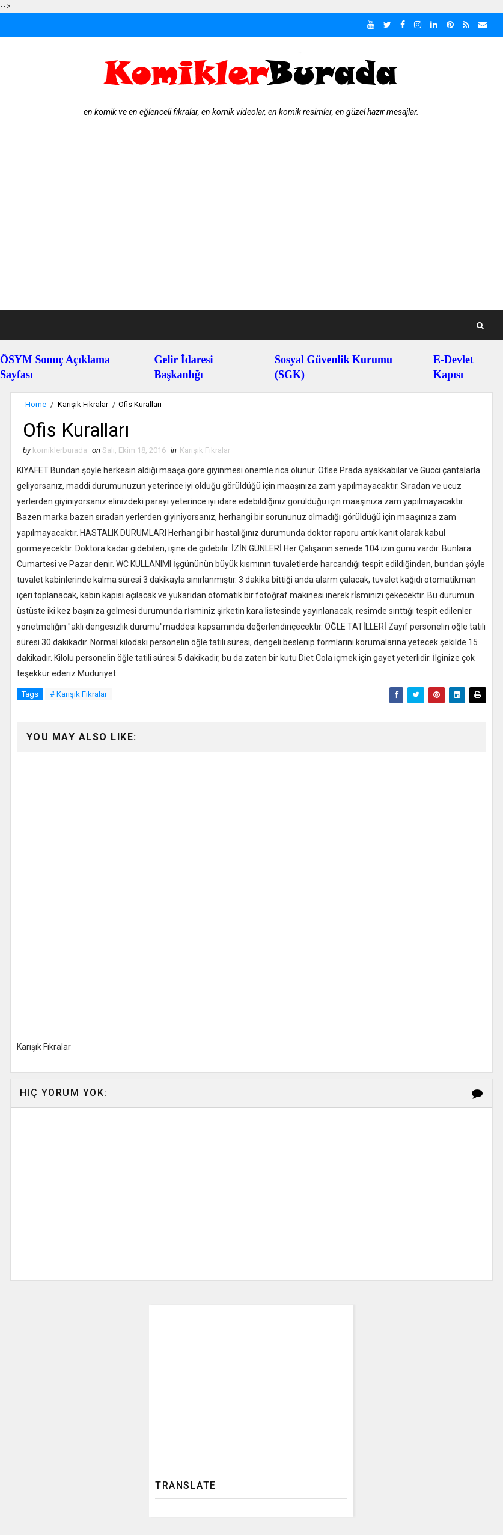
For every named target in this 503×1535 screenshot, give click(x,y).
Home (35, 404)
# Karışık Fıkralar (78, 694)
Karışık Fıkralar (83, 404)
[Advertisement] (251, 220)
